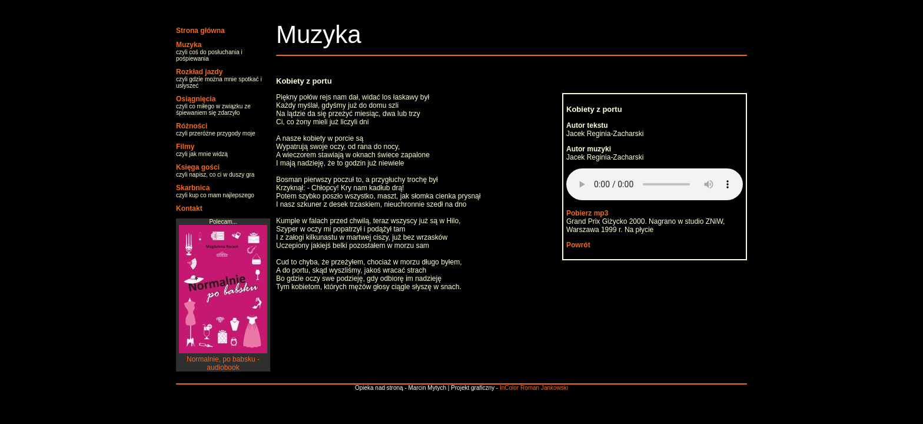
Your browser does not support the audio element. (654, 184)
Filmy (185, 147)
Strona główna (200, 30)
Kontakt (189, 208)
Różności (191, 126)
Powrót (578, 245)
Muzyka (188, 45)
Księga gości (198, 167)
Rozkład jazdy (199, 72)
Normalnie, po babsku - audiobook (223, 359)
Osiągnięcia (195, 99)
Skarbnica (193, 188)
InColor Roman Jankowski (534, 388)
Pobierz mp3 (587, 213)
